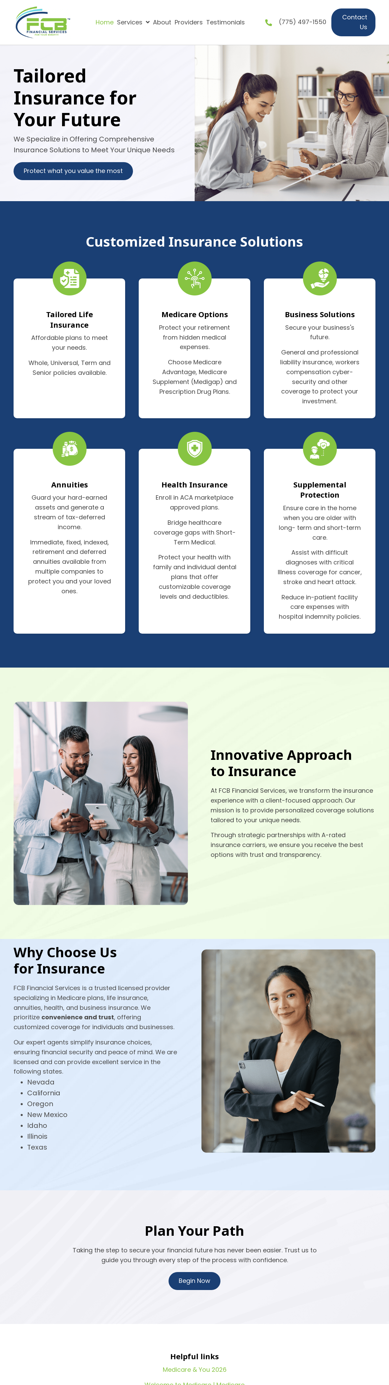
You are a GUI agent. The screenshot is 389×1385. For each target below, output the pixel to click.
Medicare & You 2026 (195, 1369)
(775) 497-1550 (302, 22)
